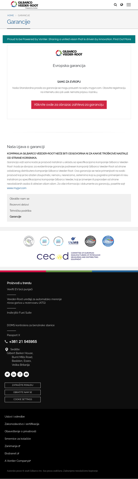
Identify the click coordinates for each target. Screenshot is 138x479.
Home (10, 15)
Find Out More (122, 39)
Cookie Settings (22, 399)
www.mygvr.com (16, 188)
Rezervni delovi (19, 204)
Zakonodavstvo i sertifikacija (22, 424)
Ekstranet (12, 453)
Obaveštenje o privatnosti (20, 431)
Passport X (13, 335)
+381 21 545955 (23, 342)
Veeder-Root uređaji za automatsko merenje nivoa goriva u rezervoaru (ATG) (34, 301)
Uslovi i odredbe (15, 416)
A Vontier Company (18, 460)
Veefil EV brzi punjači (20, 289)
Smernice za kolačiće (18, 438)
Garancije (15, 216)
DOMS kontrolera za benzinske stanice (31, 325)
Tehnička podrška (20, 210)
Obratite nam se (19, 198)
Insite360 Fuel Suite (19, 312)
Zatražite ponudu (22, 385)
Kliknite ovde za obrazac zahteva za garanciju (69, 104)
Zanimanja (13, 446)
